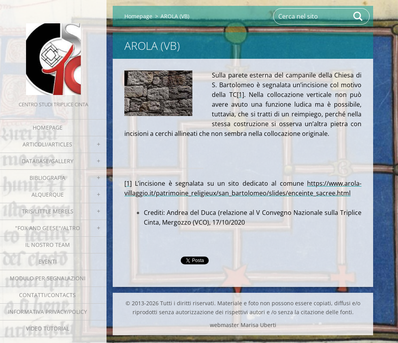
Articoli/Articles (47, 144)
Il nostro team (47, 244)
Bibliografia (47, 177)
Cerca (358, 16)
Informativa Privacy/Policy (47, 311)
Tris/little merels (47, 211)
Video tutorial (47, 328)
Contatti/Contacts (47, 295)
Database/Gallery (47, 161)
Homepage (48, 127)
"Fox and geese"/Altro (47, 228)
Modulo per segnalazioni (48, 278)
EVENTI (47, 261)
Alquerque (47, 194)
